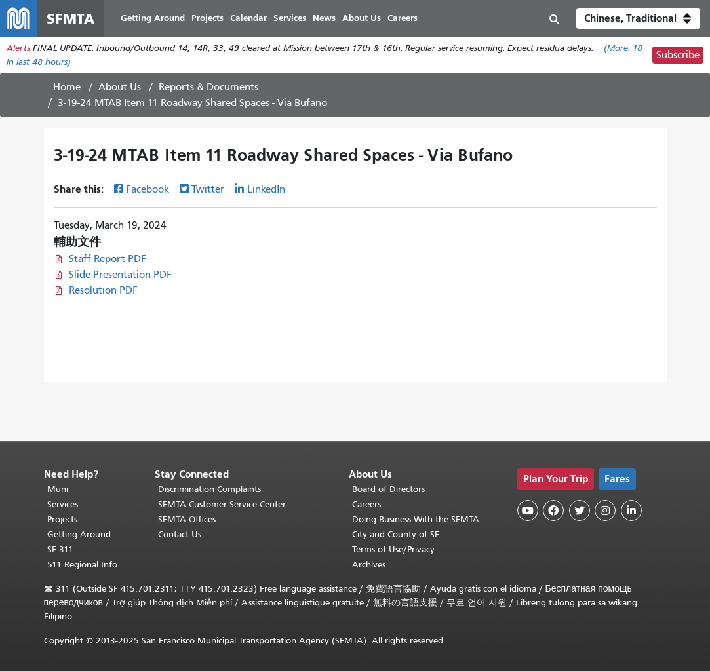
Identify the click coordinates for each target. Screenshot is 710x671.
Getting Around (79, 534)
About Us (119, 87)
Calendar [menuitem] (248, 18)
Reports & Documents (208, 87)
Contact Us (179, 534)
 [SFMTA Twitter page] (579, 510)
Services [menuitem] (289, 18)
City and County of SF (395, 534)
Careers (366, 504)
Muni (57, 489)
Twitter (207, 189)
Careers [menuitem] (402, 18)
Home (67, 87)
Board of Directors (388, 489)
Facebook (147, 189)
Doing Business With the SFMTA (415, 519)
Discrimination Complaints (209, 489)
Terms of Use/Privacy (393, 549)
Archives (368, 564)
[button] (638, 18)
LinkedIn (266, 189)
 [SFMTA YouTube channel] (528, 510)
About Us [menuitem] (361, 18)
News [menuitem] (324, 18)
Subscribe (678, 55)
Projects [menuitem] (207, 18)
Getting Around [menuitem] (153, 18)
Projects (62, 519)
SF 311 (60, 549)
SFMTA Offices (187, 519)
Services (62, 504)
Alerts (18, 48)
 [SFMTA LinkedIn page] (631, 510)
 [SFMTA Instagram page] (605, 510)
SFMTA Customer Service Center (222, 504)
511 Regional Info (82, 564)
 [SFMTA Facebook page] (553, 510)
